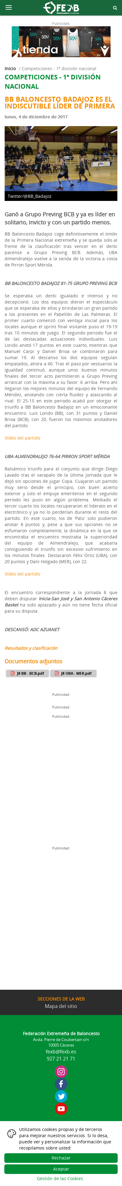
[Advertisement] (61, 782)
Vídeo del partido (22, 438)
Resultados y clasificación (31, 648)
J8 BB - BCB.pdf (26, 673)
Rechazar (61, 1158)
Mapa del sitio (61, 1006)
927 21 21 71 (61, 1058)
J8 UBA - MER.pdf (72, 673)
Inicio (10, 68)
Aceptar (61, 1169)
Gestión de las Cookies (60, 1178)
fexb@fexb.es (61, 1051)
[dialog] (61, 1154)
